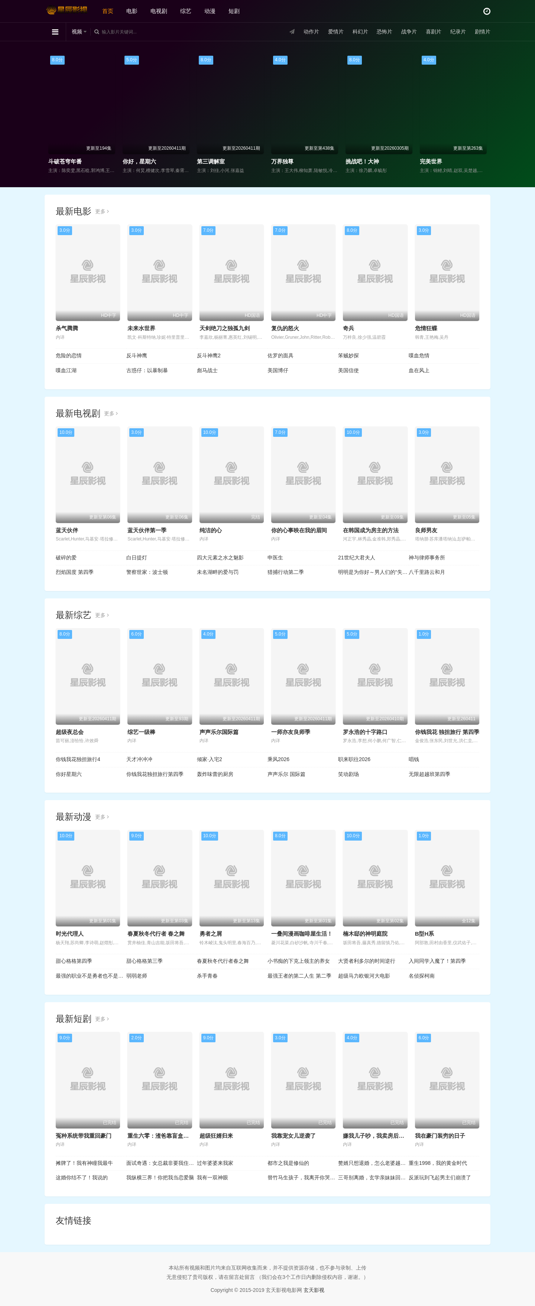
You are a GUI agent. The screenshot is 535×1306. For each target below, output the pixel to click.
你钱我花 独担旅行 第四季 (447, 732)
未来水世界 (141, 328)
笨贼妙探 (348, 355)
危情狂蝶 (426, 328)
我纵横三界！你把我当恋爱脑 (160, 1177)
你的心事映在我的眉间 (299, 530)
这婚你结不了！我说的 (82, 1177)
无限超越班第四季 (429, 774)
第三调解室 (211, 161)
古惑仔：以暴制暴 (147, 370)
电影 (131, 11)
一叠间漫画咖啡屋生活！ (302, 933)
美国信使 (348, 370)
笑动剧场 (348, 774)
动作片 (311, 32)
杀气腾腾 (67, 328)
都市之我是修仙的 (288, 1163)
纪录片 (458, 32)
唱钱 (414, 759)
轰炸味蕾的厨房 (215, 774)
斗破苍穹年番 (65, 161)
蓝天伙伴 (67, 530)
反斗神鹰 (136, 355)
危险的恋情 (69, 355)
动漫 (209, 11)
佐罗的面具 (281, 355)
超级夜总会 (70, 732)
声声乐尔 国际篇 (286, 774)
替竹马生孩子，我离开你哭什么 (303, 1177)
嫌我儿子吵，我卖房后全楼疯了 (382, 1136)
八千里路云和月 (427, 572)
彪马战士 (207, 370)
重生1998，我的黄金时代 (438, 1163)
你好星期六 (69, 774)
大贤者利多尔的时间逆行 (366, 961)
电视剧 (158, 11)
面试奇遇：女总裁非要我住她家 (161, 1163)
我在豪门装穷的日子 (440, 1136)
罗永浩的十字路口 (365, 732)
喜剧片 (433, 32)
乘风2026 (278, 759)
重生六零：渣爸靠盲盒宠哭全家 (166, 1136)
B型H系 (424, 933)
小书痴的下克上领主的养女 (299, 961)
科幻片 (360, 32)
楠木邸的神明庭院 (365, 933)
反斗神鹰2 (209, 355)
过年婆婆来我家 (215, 1163)
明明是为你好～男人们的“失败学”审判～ (373, 572)
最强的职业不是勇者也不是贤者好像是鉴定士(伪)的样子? (91, 976)
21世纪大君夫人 (356, 558)
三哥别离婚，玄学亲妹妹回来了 (373, 1177)
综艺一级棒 (141, 732)
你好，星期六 (139, 161)
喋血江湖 (66, 370)
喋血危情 (419, 355)
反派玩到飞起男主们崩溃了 (440, 1177)
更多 (102, 211)
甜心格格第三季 (144, 961)
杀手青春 (207, 976)
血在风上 (419, 370)
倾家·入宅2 (209, 759)
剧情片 (482, 32)
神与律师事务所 (427, 558)
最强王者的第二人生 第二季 (299, 976)
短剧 (234, 11)
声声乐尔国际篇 (219, 732)
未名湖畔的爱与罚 (218, 572)
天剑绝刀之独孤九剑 (225, 328)
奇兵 (348, 328)
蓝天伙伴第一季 (146, 530)
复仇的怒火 (285, 328)
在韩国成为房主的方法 (371, 530)
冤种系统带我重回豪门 (83, 1136)
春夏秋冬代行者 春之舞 (156, 933)
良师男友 (426, 530)
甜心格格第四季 (74, 961)
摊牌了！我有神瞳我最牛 (84, 1163)
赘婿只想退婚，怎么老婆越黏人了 (373, 1163)
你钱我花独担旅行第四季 (155, 774)
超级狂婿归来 (216, 1136)
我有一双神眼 (212, 1177)
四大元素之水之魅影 (220, 558)
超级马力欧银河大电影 (364, 976)
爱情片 (336, 32)
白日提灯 (136, 558)
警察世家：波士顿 (147, 572)
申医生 (275, 558)
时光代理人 (70, 933)
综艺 (185, 11)
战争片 (409, 32)
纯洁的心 (211, 530)
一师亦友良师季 (290, 732)
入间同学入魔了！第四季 (437, 961)
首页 (107, 11)
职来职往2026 (354, 759)
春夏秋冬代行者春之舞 (223, 961)
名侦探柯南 (422, 976)
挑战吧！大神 (362, 161)
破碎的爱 (66, 558)
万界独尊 (282, 161)
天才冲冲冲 (139, 759)
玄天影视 (314, 1290)
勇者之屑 (211, 933)
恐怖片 (384, 32)
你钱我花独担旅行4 (78, 759)
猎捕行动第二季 (286, 572)
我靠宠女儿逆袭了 (293, 1136)
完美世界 (431, 161)
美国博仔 (278, 370)
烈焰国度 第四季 (75, 572)
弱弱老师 (136, 976)
